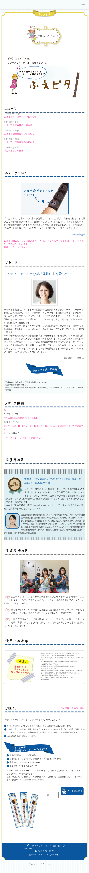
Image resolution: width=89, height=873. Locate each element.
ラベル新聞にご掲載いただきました (21, 417)
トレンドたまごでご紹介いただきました (23, 437)
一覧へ (5, 409)
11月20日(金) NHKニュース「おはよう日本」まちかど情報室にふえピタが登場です (43, 428)
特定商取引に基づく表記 (72, 708)
